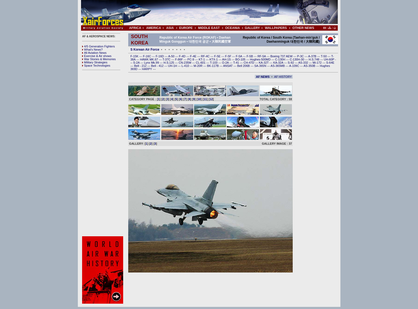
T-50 (324, 56)
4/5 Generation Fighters (99, 46)
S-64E (330, 62)
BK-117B (213, 65)
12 (211, 99)
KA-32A (278, 62)
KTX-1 (214, 59)
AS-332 (303, 62)
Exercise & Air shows (96, 56)
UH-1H (173, 65)
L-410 (186, 65)
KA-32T (264, 62)
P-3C (300, 56)
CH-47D (249, 62)
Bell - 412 (157, 65)
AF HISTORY (283, 76)
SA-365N (260, 65)
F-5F (228, 56)
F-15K (134, 56)
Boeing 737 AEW (281, 56)
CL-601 (201, 62)
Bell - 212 (140, 65)
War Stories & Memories (99, 59)
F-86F (179, 59)
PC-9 (191, 59)
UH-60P (329, 59)
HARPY (147, 69)
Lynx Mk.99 (152, 62)
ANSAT (228, 65)
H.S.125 (169, 62)
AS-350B (310, 65)
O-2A (226, 62)
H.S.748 (314, 59)
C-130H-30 (297, 59)
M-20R (198, 65)
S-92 (291, 62)
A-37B (312, 56)
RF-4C (205, 56)
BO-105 (240, 59)
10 (199, 99)
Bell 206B (244, 65)
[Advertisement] (225, 13)
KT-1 (202, 59)
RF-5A (262, 56)
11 (205, 99)
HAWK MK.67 (149, 59)
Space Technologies (96, 65)
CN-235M (185, 62)
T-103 (214, 62)
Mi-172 (318, 62)
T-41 (236, 62)
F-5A (239, 56)
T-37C (167, 59)
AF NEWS (263, 76)
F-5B (250, 56)
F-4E (193, 56)
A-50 (171, 56)
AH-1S (226, 59)
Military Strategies (94, 62)
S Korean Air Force (144, 49)
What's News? (92, 49)
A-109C (294, 65)
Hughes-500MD (260, 59)
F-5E (217, 56)
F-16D (160, 56)
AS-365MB (278, 65)
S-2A (136, 62)
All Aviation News (94, 52)
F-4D (182, 56)
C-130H (280, 59)
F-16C (147, 56)
